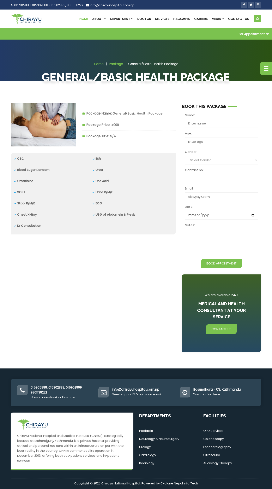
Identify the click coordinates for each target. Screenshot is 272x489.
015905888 (22, 5)
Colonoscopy (213, 439)
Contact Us (238, 19)
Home (83, 19)
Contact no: (194, 170)
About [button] (99, 19)
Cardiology (147, 455)
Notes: (190, 225)
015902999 (57, 5)
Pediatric (146, 431)
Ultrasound (211, 455)
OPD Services (213, 431)
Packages (181, 19)
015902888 (40, 5)
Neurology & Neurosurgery (159, 439)
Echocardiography (217, 447)
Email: (189, 188)
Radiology (146, 463)
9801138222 (75, 5)
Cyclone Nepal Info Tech (179, 483)
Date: (189, 206)
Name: (190, 115)
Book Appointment (221, 263)
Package (116, 64)
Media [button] (218, 19)
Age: (188, 133)
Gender (191, 152)
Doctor (144, 19)
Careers (201, 19)
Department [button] (121, 19)
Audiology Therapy (217, 463)
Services (162, 19)
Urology (145, 447)
